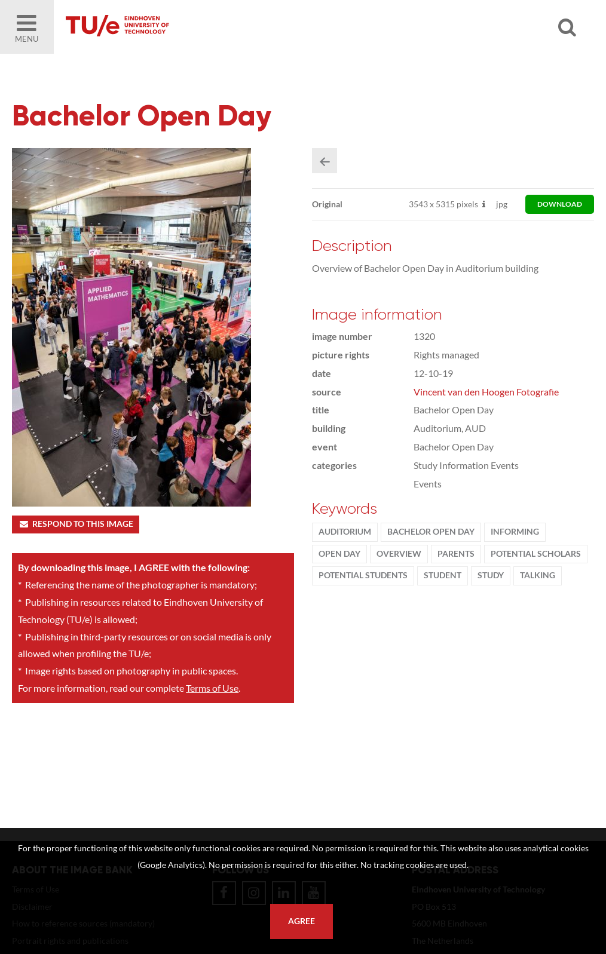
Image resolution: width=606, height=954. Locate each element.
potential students (363, 575)
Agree (301, 921)
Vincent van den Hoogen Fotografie (486, 391)
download (559, 204)
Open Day (339, 554)
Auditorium (345, 531)
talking (537, 575)
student (442, 575)
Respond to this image (75, 524)
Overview (399, 554)
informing (515, 531)
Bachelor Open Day (431, 531)
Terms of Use (212, 688)
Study (491, 575)
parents (456, 554)
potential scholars (536, 554)
